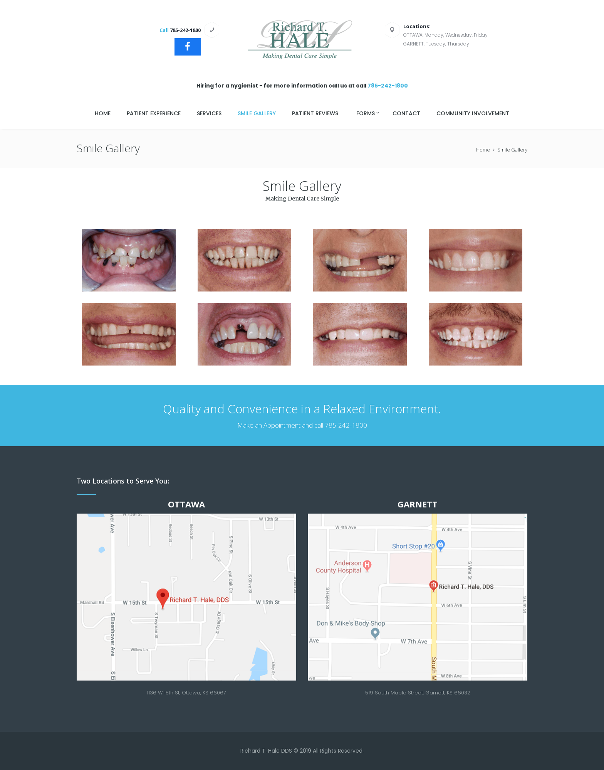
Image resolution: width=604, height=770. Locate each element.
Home (483, 149)
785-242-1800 (387, 85)
